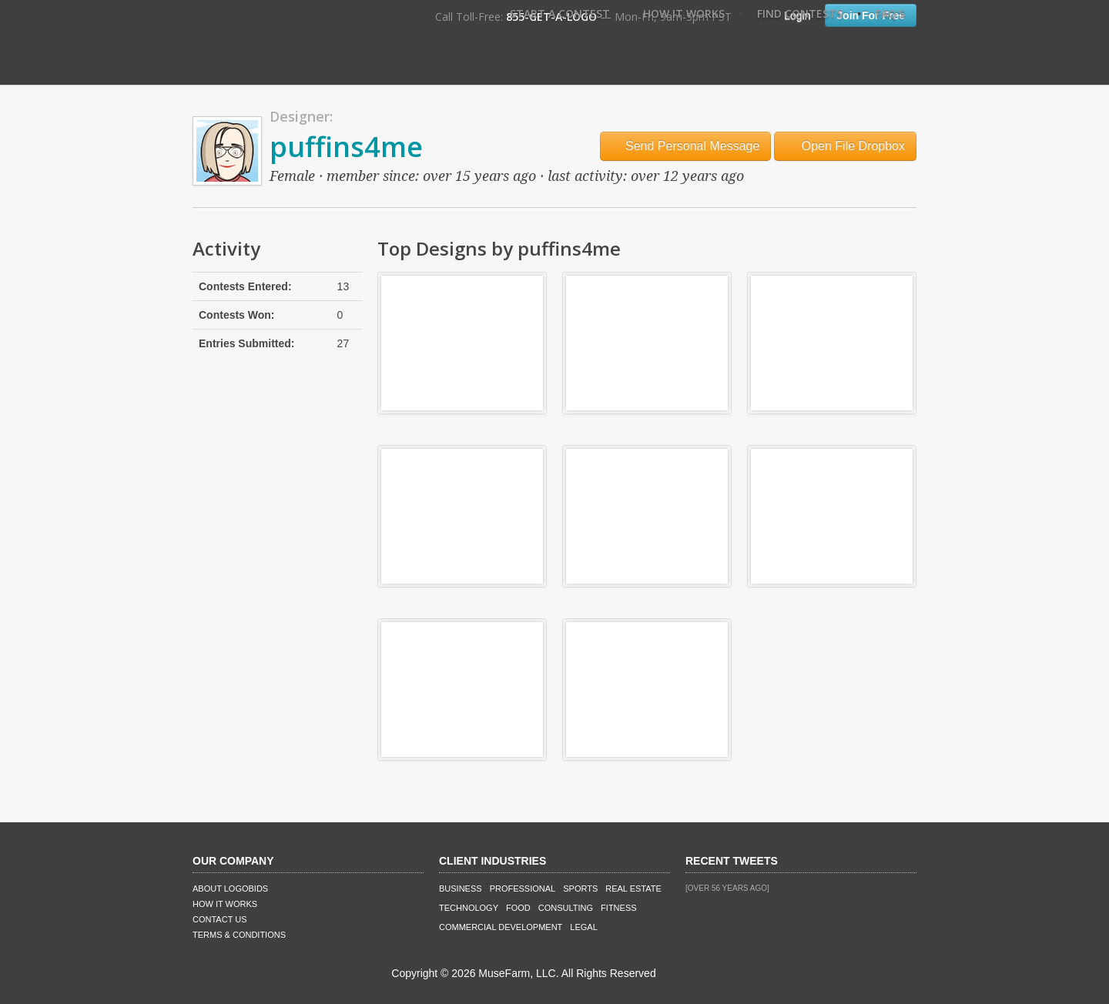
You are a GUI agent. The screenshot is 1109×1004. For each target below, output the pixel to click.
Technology (468, 907)
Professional (523, 888)
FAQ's (890, 13)
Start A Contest (560, 13)
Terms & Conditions (239, 934)
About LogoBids (230, 888)
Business (460, 888)
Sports (580, 888)
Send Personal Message (685, 145)
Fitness (618, 907)
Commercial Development (500, 927)
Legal (583, 927)
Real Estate (633, 888)
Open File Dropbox (845, 145)
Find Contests (800, 13)
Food (518, 907)
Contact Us (220, 919)
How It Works (684, 13)
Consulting (565, 907)
